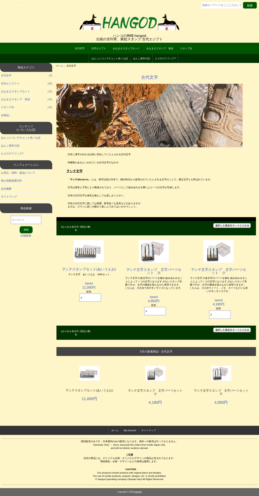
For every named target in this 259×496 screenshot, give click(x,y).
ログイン (22, 5)
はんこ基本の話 (141, 58)
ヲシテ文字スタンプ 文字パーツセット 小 (218, 271)
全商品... (6, 115)
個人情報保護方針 (11, 180)
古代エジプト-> (26, 83)
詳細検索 (26, 235)
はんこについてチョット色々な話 (109, 58)
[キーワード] (26, 220)
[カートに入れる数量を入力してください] (90, 297)
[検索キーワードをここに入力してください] (221, 5)
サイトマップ (9, 196)
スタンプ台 (186, 48)
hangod (89, 283)
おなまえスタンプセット (126, 48)
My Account (130, 430)
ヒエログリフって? (165, 58)
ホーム (6, 5)
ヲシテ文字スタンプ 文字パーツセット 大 (153, 271)
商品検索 (26, 208)
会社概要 (6, 188)
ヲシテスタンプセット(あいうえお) (89, 269)
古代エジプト (98, 48)
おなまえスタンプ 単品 (159, 48)
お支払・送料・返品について (18, 172)
